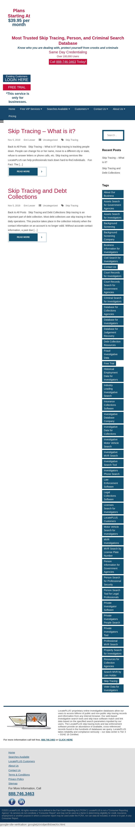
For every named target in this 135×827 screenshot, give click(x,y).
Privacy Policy (16, 779)
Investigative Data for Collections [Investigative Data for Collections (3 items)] (111, 430)
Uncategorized (50, 140)
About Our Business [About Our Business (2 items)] (109, 194)
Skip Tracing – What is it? (41, 131)
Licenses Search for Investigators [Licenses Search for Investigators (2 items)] (111, 508)
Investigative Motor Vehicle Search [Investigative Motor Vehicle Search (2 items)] (111, 443)
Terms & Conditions (19, 774)
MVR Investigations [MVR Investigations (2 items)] (111, 541)
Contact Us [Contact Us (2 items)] (110, 267)
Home (12, 109)
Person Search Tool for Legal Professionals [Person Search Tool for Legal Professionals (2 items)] (112, 594)
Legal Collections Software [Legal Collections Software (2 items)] (110, 496)
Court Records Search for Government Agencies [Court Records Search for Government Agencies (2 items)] (112, 287)
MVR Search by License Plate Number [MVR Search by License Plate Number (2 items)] (112, 552)
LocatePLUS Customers (21, 761)
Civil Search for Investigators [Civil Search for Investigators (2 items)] (112, 259)
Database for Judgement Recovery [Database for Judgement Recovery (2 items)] (111, 332)
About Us (119, 109)
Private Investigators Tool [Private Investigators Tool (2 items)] (111, 632)
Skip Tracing (72, 140)
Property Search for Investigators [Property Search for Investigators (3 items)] (113, 652)
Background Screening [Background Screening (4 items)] (110, 225)
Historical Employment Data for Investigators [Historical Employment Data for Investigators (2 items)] (111, 374)
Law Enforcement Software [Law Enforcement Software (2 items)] (111, 483)
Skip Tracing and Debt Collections (37, 193)
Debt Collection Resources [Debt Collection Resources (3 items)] (112, 343)
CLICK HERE (66, 739)
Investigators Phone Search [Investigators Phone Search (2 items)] (112, 472)
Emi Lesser (29, 140)
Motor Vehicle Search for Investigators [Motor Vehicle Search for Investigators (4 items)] (111, 530)
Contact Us (101, 109)
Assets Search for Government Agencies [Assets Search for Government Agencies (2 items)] (112, 205)
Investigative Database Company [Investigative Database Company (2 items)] (111, 418)
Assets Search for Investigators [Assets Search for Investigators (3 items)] (112, 216)
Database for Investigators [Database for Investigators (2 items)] (111, 321)
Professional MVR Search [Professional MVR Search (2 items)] (111, 642)
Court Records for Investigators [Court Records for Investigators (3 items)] (112, 274)
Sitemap (12, 783)
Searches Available (58, 109)
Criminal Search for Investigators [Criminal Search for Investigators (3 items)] (112, 300)
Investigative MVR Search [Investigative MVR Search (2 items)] (111, 454)
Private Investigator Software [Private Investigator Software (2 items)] (110, 606)
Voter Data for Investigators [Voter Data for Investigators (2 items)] (111, 688)
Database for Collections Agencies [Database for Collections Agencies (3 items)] (111, 311)
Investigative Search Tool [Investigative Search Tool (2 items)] (111, 463)
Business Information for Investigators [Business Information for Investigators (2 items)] (112, 249)
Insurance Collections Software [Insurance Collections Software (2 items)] (110, 405)
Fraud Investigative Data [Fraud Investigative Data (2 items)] (111, 354)
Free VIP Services (31, 109)
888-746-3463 (66, 62)
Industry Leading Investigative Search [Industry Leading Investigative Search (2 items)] (111, 390)
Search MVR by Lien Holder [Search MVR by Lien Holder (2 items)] (112, 673)
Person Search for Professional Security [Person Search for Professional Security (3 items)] (112, 581)
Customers (82, 109)
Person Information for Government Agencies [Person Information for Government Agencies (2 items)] (112, 566)
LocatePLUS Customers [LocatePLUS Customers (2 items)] (111, 519)
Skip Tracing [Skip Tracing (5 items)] (110, 681)
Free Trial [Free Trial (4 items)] (109, 363)
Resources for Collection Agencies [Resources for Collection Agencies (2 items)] (111, 663)
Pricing (12, 116)
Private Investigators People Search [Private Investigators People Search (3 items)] (112, 619)
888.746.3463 (48, 739)
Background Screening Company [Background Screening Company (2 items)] (110, 236)
